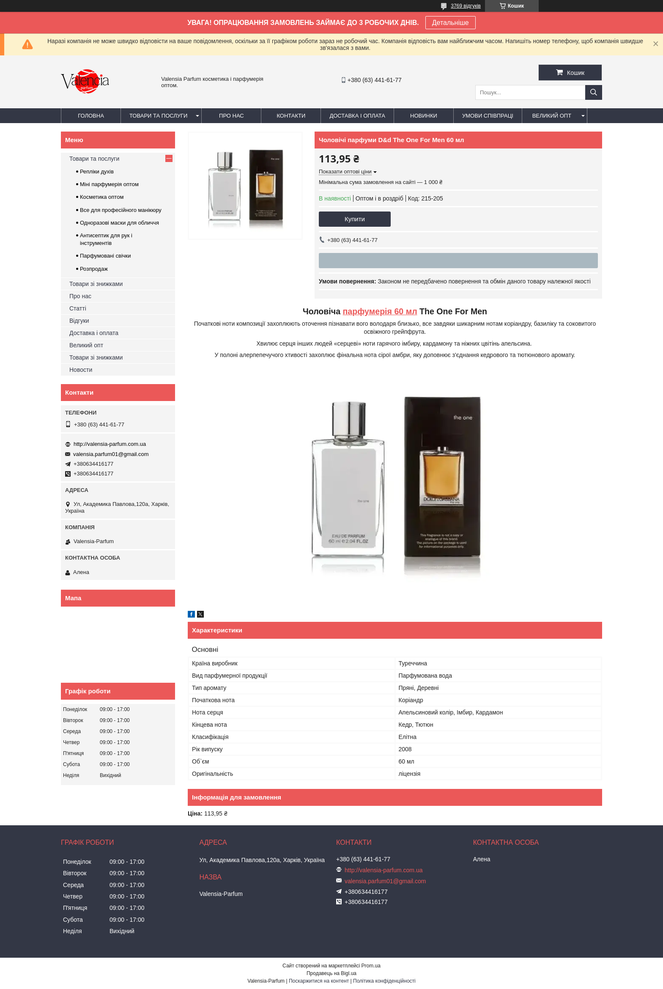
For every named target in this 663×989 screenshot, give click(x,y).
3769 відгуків (466, 6)
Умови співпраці (487, 116)
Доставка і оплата (357, 116)
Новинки (423, 116)
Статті (77, 308)
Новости (80, 369)
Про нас (231, 116)
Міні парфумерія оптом (109, 184)
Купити (355, 219)
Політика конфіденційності (384, 981)
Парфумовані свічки (105, 256)
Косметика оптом (101, 197)
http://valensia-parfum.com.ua (110, 444)
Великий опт (552, 116)
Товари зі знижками (96, 283)
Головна (91, 116)
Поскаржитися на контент (319, 981)
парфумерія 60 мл (380, 311)
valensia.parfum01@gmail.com (111, 454)
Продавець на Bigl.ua (331, 973)
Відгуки (79, 320)
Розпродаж (94, 269)
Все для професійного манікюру (121, 210)
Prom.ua (371, 966)
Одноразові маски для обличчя (119, 223)
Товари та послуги (158, 116)
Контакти (291, 116)
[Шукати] (593, 92)
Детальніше (450, 22)
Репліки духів (97, 171)
